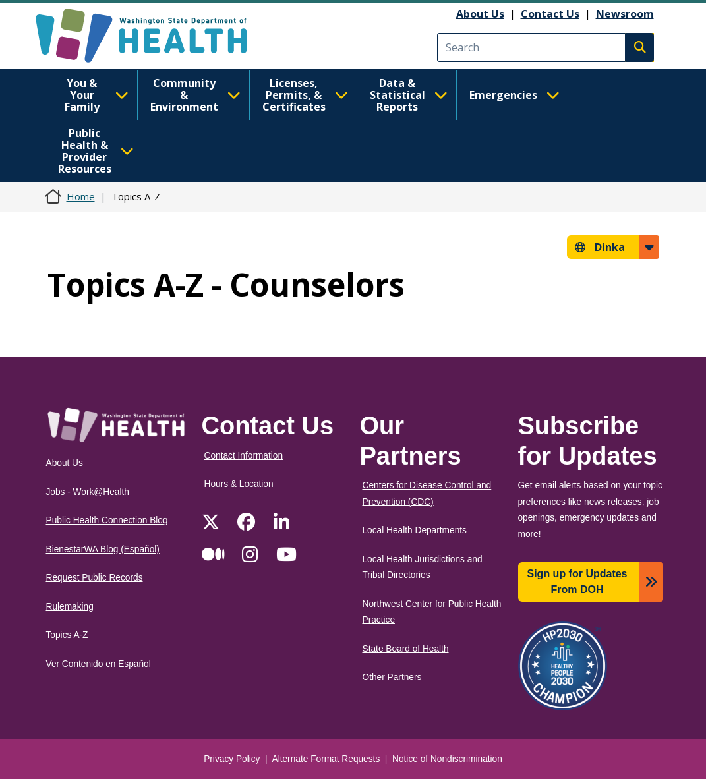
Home (81, 196)
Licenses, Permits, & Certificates (305, 95)
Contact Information (243, 456)
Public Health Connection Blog (107, 520)
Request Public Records (94, 578)
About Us (480, 14)
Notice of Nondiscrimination (447, 759)
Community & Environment (195, 95)
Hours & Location (239, 484)
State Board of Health (406, 649)
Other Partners (392, 677)
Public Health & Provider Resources (96, 151)
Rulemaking (70, 607)
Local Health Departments (415, 530)
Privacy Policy (232, 759)
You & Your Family (97, 95)
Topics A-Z (67, 635)
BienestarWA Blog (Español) (103, 549)
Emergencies (514, 95)
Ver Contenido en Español (98, 664)
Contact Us (550, 14)
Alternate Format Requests (326, 759)
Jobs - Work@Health (87, 492)
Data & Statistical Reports (409, 95)
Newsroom (625, 14)
